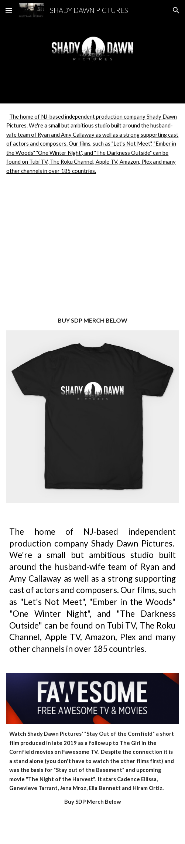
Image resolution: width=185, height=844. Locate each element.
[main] (92, 320)
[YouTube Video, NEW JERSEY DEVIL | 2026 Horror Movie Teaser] (92, 251)
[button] (9, 10)
